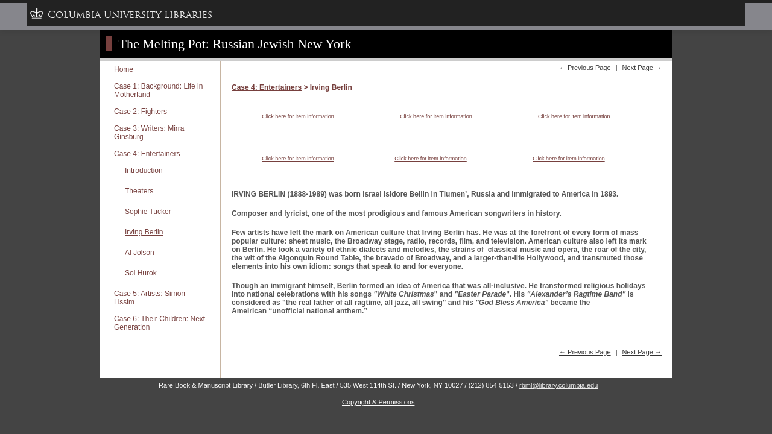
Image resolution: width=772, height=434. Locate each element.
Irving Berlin (144, 232)
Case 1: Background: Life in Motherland (158, 90)
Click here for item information (298, 116)
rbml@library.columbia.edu (558, 385)
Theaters (139, 191)
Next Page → (642, 67)
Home (123, 69)
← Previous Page (585, 67)
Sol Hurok (141, 273)
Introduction (144, 170)
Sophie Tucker (148, 211)
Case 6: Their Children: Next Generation (159, 323)
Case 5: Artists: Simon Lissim (149, 297)
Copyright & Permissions (378, 402)
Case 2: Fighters (140, 111)
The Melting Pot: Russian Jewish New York (235, 43)
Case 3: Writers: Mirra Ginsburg (149, 132)
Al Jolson (139, 252)
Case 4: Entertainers (147, 153)
